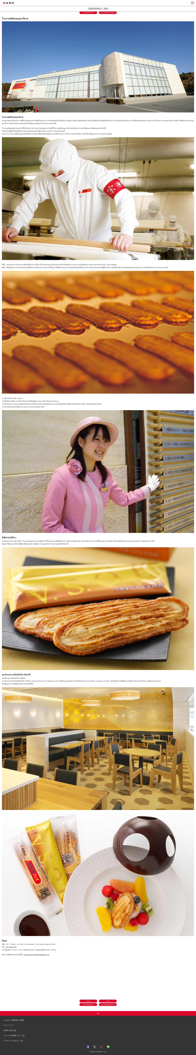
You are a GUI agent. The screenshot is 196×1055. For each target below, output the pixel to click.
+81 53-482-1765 (11, 947)
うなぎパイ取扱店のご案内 (14, 1020)
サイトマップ (9, 1025)
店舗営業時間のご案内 (98, 9)
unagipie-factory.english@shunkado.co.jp (36, 955)
